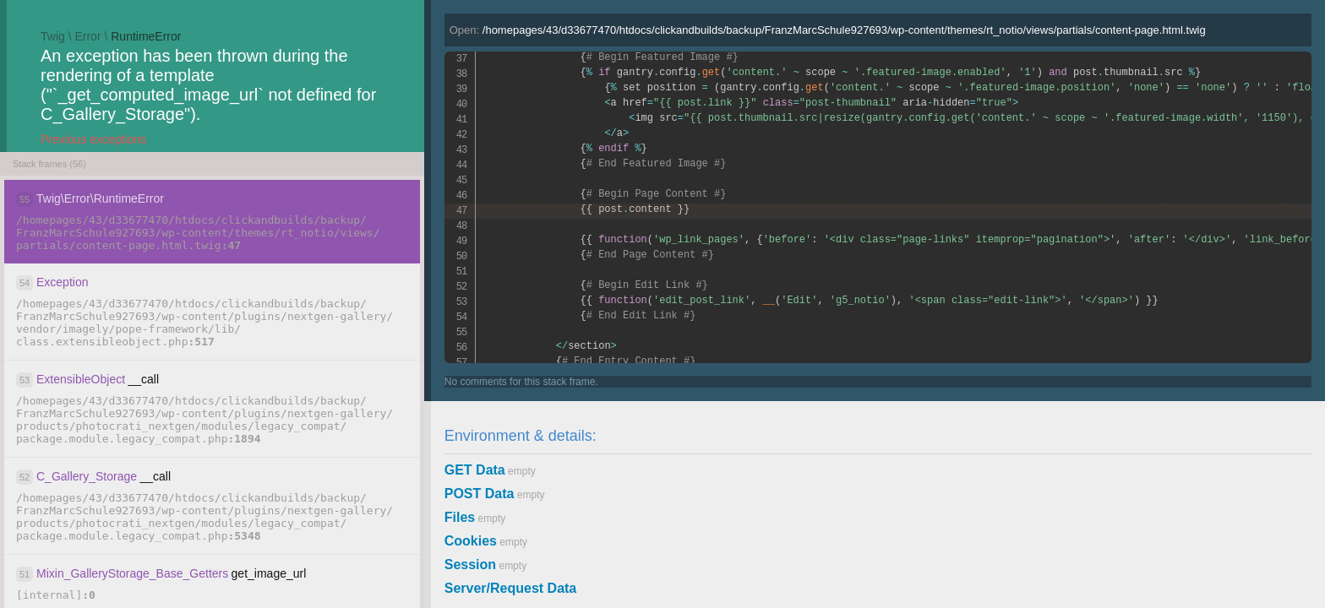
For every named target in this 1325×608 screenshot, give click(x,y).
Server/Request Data (510, 588)
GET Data (474, 470)
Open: (828, 30)
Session (470, 564)
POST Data (479, 493)
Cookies (470, 541)
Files (459, 517)
